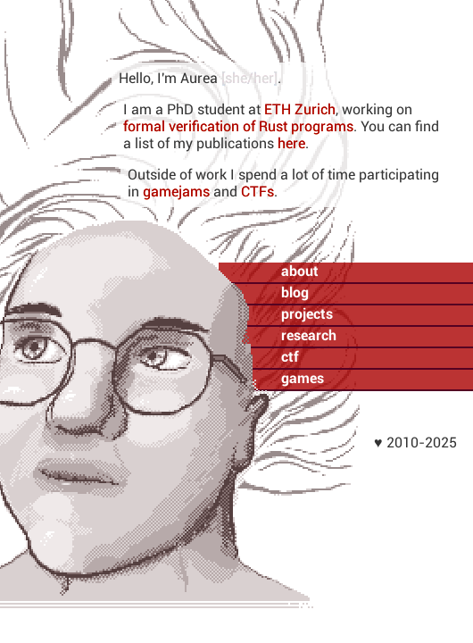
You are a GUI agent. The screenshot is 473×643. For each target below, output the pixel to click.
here (291, 143)
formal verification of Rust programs (238, 126)
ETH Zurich (300, 109)
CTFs (257, 191)
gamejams (176, 191)
